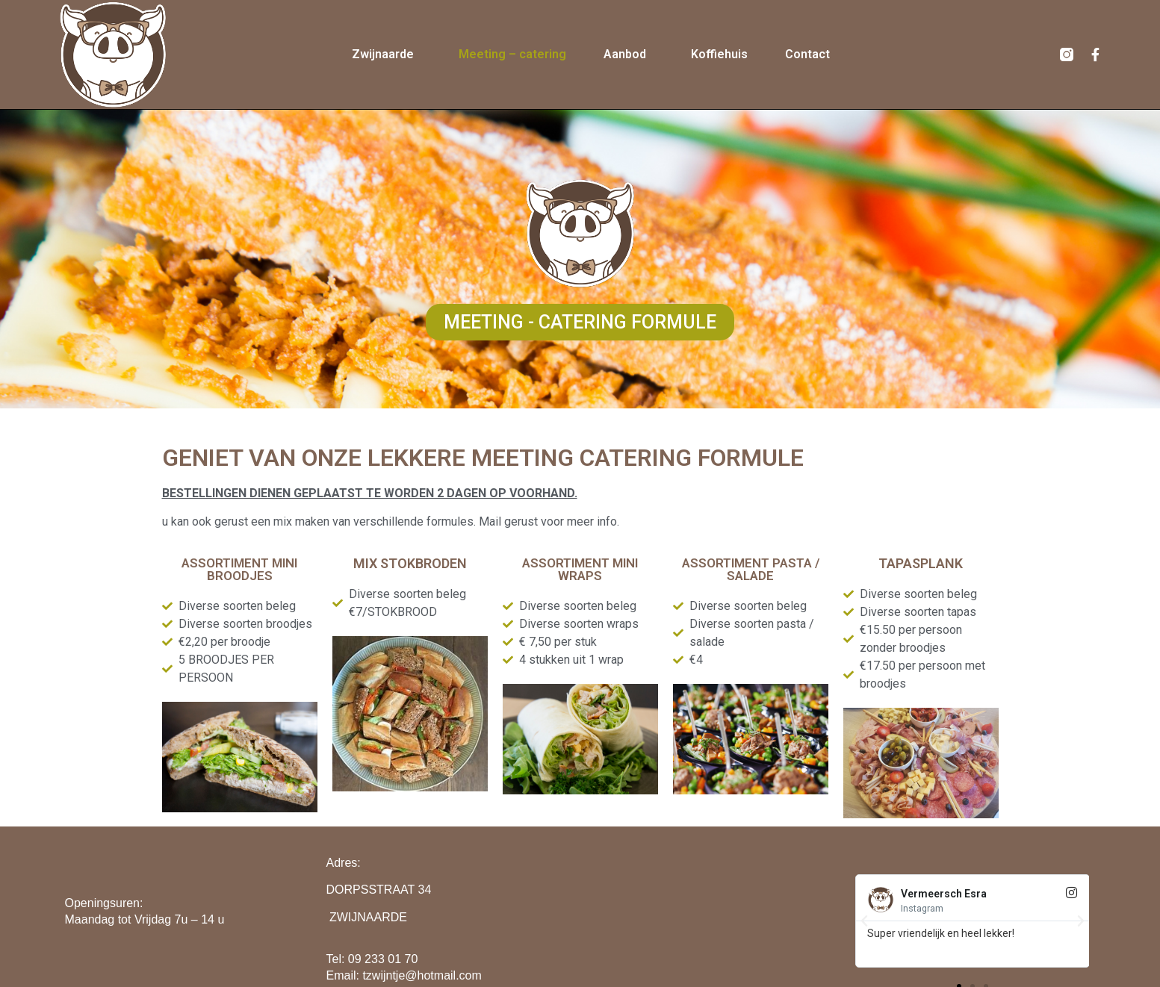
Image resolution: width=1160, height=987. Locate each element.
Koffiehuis (719, 54)
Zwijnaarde (386, 54)
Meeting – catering (512, 54)
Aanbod (629, 54)
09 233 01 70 (383, 959)
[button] (580, 323)
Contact (807, 54)
